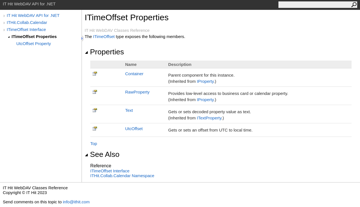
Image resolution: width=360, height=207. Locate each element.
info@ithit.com (76, 201)
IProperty (205, 81)
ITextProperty (209, 117)
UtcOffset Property (33, 43)
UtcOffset (134, 128)
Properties (104, 52)
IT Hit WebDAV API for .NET (33, 15)
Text (129, 110)
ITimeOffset (104, 36)
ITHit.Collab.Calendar (27, 22)
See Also (102, 154)
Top (93, 143)
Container (134, 73)
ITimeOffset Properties (34, 36)
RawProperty (137, 92)
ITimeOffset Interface (26, 29)
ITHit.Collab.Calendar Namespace (122, 175)
